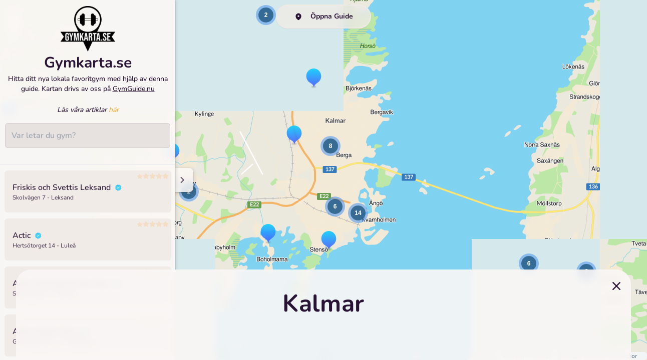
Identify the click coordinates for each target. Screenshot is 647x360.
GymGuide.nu (134, 95)
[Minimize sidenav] (181, 180)
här (114, 117)
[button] (268, 234)
